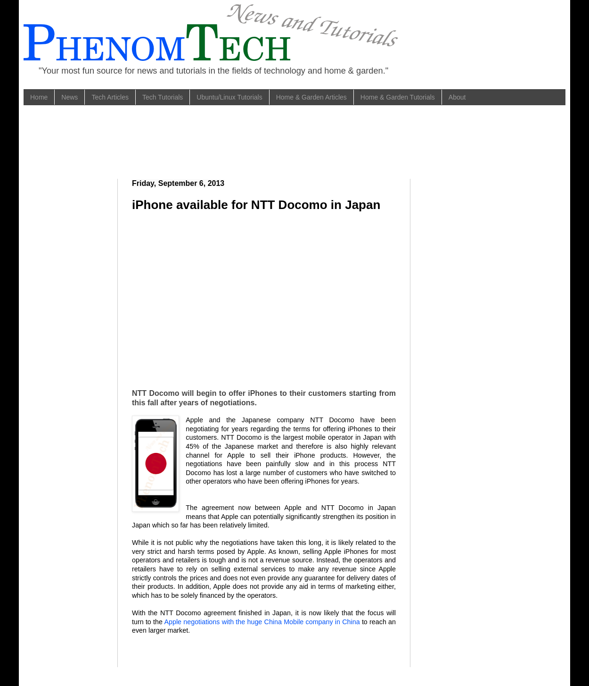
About (457, 97)
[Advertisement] (209, 140)
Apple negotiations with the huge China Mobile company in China (262, 622)
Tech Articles (110, 97)
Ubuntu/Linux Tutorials (229, 97)
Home (39, 97)
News (69, 97)
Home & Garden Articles (311, 97)
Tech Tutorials (162, 97)
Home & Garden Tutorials (397, 97)
